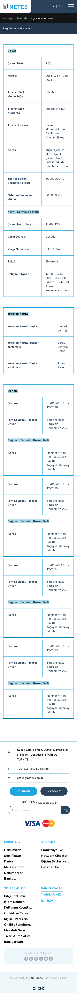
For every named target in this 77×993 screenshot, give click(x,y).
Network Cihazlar (54, 856)
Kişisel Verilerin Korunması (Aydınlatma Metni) (16, 919)
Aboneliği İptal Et (47, 803)
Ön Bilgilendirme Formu (17, 925)
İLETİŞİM (47, 901)
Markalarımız (14, 867)
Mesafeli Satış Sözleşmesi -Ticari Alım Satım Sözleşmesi (18, 930)
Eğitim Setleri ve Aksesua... (54, 861)
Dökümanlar (13, 873)
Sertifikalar (12, 856)
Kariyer (9, 861)
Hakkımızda (13, 850)
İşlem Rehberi (14, 902)
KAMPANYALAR (52, 888)
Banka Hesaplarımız (14, 879)
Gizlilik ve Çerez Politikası (16, 913)
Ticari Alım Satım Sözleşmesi (17, 936)
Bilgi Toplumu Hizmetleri (14, 896)
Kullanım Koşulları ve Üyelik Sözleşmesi (18, 908)
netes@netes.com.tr (30, 778)
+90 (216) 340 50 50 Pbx (33, 769)
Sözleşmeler (22, 18)
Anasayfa (8, 18)
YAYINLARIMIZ (51, 895)
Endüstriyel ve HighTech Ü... (52, 850)
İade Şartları (13, 942)
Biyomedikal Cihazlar (50, 867)
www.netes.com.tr (57, 290)
